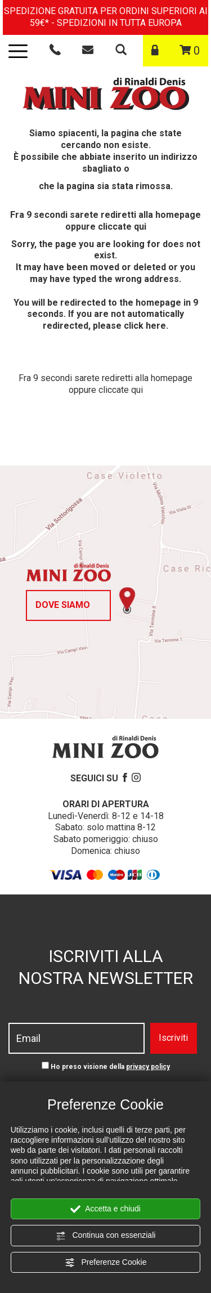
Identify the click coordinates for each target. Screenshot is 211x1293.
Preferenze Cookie (106, 1263)
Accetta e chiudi (105, 1209)
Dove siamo (62, 604)
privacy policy (148, 1067)
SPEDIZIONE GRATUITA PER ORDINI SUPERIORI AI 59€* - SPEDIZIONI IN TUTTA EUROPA (106, 17)
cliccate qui (122, 226)
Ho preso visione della (110, 1067)
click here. (146, 325)
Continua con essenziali (106, 1236)
